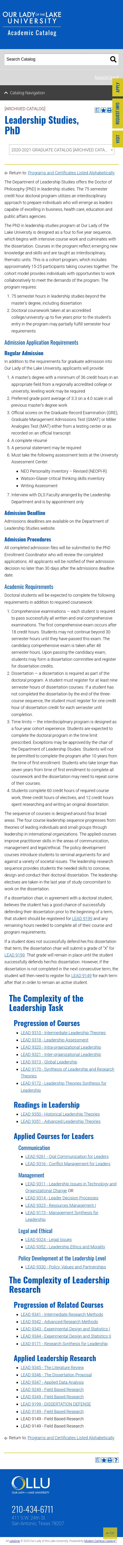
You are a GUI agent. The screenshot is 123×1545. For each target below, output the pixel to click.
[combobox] (61, 149)
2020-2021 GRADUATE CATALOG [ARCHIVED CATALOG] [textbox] (62, 149)
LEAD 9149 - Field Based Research (52, 1411)
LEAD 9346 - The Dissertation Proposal (56, 1374)
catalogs (14, 1541)
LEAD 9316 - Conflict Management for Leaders (67, 1163)
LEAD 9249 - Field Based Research (52, 1389)
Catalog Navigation (27, 92)
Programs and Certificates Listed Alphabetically (71, 172)
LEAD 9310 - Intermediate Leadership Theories (63, 1032)
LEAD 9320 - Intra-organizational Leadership (61, 1047)
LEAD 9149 (81, 975)
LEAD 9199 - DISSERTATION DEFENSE (56, 1404)
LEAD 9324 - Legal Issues (48, 1239)
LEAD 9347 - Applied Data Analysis (52, 1382)
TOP (110, 1533)
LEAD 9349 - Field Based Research (52, 1396)
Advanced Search (107, 77)
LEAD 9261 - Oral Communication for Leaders (67, 1156)
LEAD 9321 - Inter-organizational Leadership (61, 1054)
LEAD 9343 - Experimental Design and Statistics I (65, 1328)
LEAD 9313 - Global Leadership (49, 1061)
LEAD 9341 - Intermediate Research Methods (62, 1314)
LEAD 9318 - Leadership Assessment (54, 1039)
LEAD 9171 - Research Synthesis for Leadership (64, 1343)
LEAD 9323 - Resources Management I (60, 1205)
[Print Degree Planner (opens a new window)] (97, 110)
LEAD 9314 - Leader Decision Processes (61, 1197)
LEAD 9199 (82, 918)
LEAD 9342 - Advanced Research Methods (59, 1321)
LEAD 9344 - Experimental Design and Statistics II (66, 1336)
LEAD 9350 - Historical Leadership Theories (60, 1114)
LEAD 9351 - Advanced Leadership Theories (61, 1121)
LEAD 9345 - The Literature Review (52, 1367)
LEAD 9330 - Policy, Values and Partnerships (65, 1266)
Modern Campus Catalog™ (100, 1541)
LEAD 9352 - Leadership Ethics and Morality (65, 1246)
